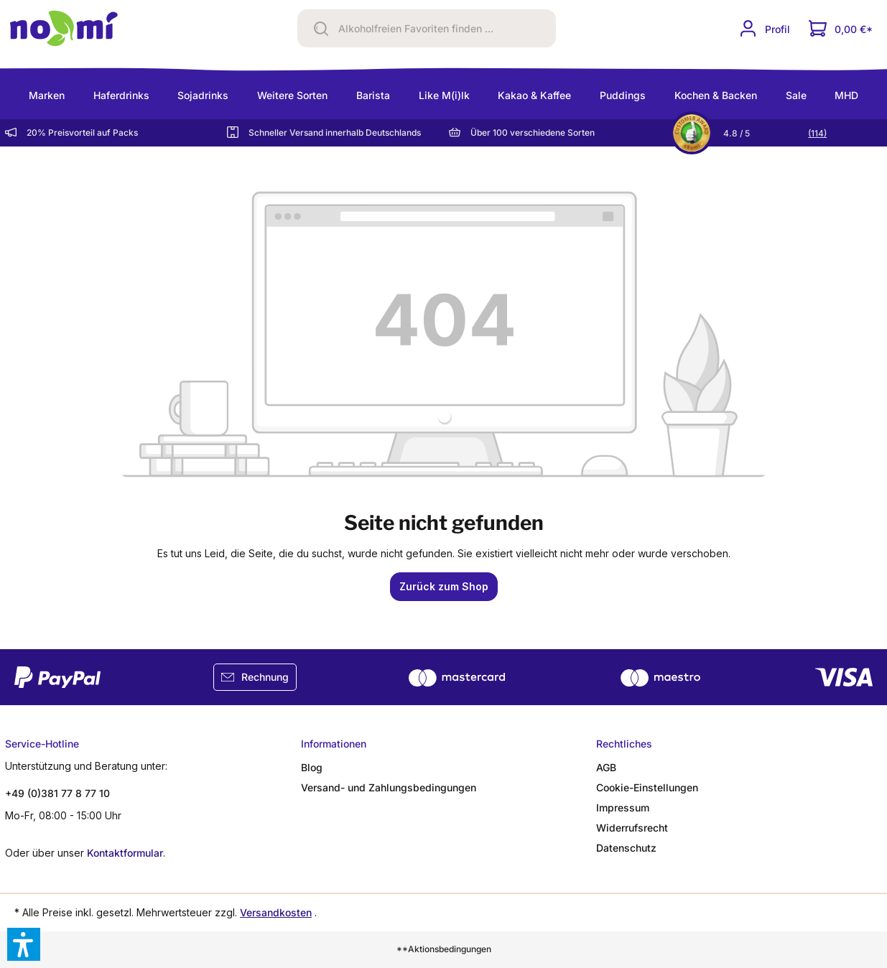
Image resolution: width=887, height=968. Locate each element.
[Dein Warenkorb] (840, 28)
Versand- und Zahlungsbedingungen (388, 787)
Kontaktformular (125, 853)
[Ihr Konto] (764, 28)
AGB (606, 767)
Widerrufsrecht (632, 828)
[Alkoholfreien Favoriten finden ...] (443, 28)
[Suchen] (316, 28)
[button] (23, 944)
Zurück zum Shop (443, 586)
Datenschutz (626, 848)
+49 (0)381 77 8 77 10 (57, 793)
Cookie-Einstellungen (647, 787)
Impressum (622, 807)
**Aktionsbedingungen (443, 949)
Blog (311, 767)
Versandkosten (276, 912)
